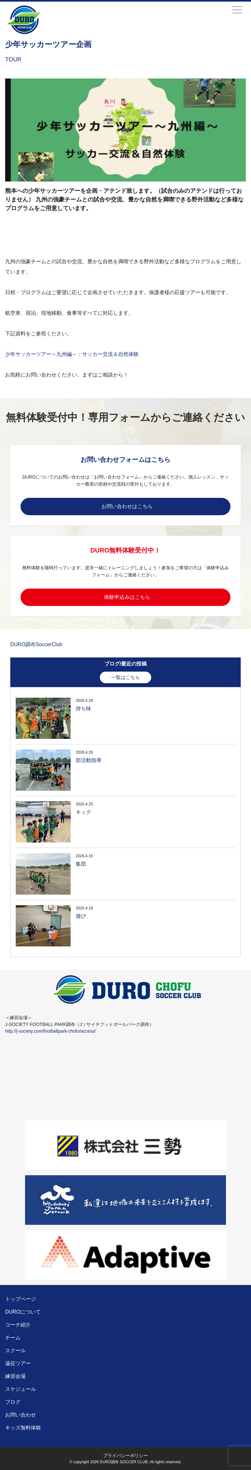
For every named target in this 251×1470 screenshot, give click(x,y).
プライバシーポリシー (125, 1455)
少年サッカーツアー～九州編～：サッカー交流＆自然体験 (72, 354)
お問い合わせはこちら (127, 506)
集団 (81, 864)
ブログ (13, 1402)
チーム (13, 1337)
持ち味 (83, 708)
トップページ (20, 1299)
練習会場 (15, 1376)
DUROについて (23, 1312)
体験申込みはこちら (127, 597)
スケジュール (20, 1389)
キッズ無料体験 (23, 1427)
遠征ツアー (18, 1363)
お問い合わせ (20, 1415)
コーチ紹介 (18, 1324)
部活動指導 (88, 760)
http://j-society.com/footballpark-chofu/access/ (50, 1031)
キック (83, 812)
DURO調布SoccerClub (36, 644)
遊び (81, 916)
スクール (15, 1350)
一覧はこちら (125, 677)
